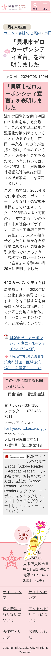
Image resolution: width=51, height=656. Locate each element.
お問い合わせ (38, 634)
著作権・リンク (12, 634)
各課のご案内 (29, 33)
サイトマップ (12, 595)
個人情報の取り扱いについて (12, 614)
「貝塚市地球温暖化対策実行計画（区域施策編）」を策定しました (24, 362)
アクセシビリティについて (38, 614)
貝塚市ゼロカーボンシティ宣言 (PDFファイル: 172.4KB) (28, 343)
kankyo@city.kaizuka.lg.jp (25, 428)
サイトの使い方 (38, 595)
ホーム (9, 33)
